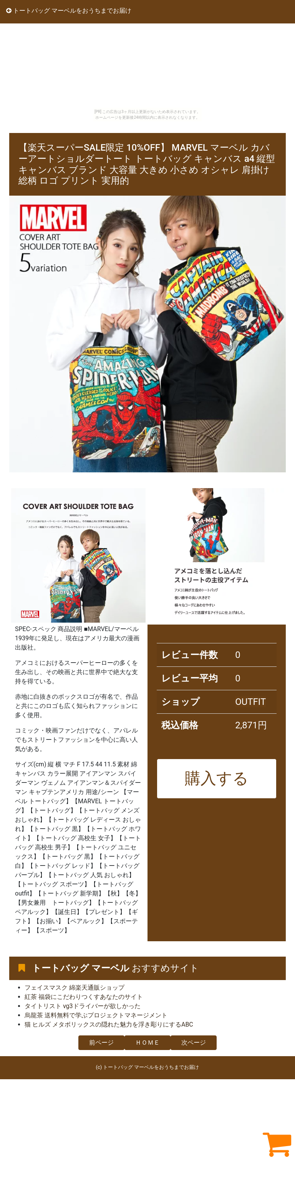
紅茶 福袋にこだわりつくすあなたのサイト (84, 996)
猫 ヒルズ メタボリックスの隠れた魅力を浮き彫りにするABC (109, 1024)
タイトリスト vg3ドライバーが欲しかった (83, 1006)
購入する (217, 778)
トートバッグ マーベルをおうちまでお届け (68, 10)
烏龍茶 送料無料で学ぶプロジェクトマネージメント (96, 1015)
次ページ (193, 1042)
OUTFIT (250, 701)
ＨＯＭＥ (147, 1042)
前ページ (101, 1042)
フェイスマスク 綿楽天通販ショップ (74, 987)
